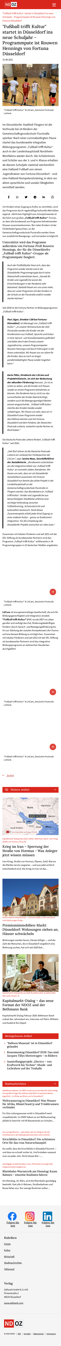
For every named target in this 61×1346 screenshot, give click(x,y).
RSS (19, 1334)
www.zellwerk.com (13, 1302)
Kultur (7, 1250)
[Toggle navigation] (54, 4)
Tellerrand (9, 1269)
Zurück (10, 775)
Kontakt (27, 1334)
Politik (7, 1243)
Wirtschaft (9, 1256)
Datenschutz (38, 1334)
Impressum (51, 1334)
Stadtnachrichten (15, 1083)
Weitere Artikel (20, 789)
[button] (8, 197)
